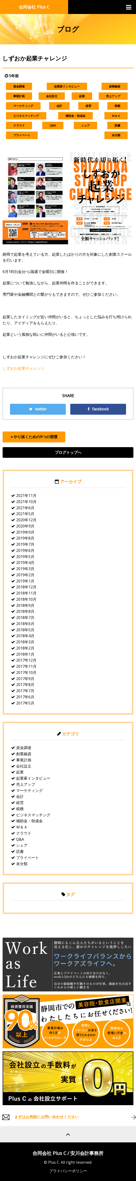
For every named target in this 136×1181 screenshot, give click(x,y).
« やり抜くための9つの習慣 (34, 436)
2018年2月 (25, 648)
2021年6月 (25, 507)
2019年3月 (25, 568)
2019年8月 (25, 538)
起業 (82, 96)
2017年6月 (25, 697)
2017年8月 (25, 684)
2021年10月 (26, 501)
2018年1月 (25, 654)
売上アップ (113, 96)
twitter (38, 409)
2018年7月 (25, 617)
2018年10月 (26, 599)
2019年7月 (25, 544)
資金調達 (19, 86)
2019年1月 (25, 581)
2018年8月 (25, 611)
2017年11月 (26, 666)
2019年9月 (25, 532)
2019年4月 (25, 562)
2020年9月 (25, 526)
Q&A (53, 125)
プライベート (21, 135)
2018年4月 (25, 635)
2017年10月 (26, 672)
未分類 (116, 135)
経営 (88, 106)
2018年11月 (26, 593)
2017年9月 (25, 678)
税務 (117, 106)
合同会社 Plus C (34, 7)
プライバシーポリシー (68, 1170)
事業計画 (19, 96)
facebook (98, 409)
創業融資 (114, 86)
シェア (85, 125)
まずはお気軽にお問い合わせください (46, 1116)
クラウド (19, 125)
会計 (59, 106)
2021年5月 (25, 513)
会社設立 (51, 96)
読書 (117, 125)
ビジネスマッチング (26, 116)
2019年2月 (25, 574)
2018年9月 (25, 605)
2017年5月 (25, 703)
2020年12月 (26, 519)
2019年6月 (25, 550)
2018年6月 (25, 623)
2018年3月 (25, 642)
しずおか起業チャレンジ (23, 368)
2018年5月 (25, 629)
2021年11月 (26, 495)
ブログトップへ (68, 452)
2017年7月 (25, 690)
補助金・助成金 (75, 116)
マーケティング (23, 106)
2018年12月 (26, 587)
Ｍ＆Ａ (116, 116)
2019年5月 (25, 556)
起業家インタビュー (67, 86)
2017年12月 (26, 660)
